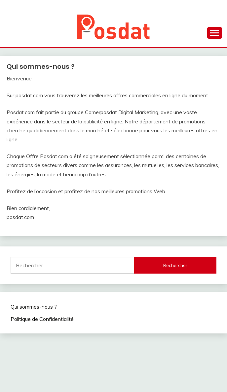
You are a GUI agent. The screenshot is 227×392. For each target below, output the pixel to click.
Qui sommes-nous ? (34, 306)
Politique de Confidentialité (42, 319)
